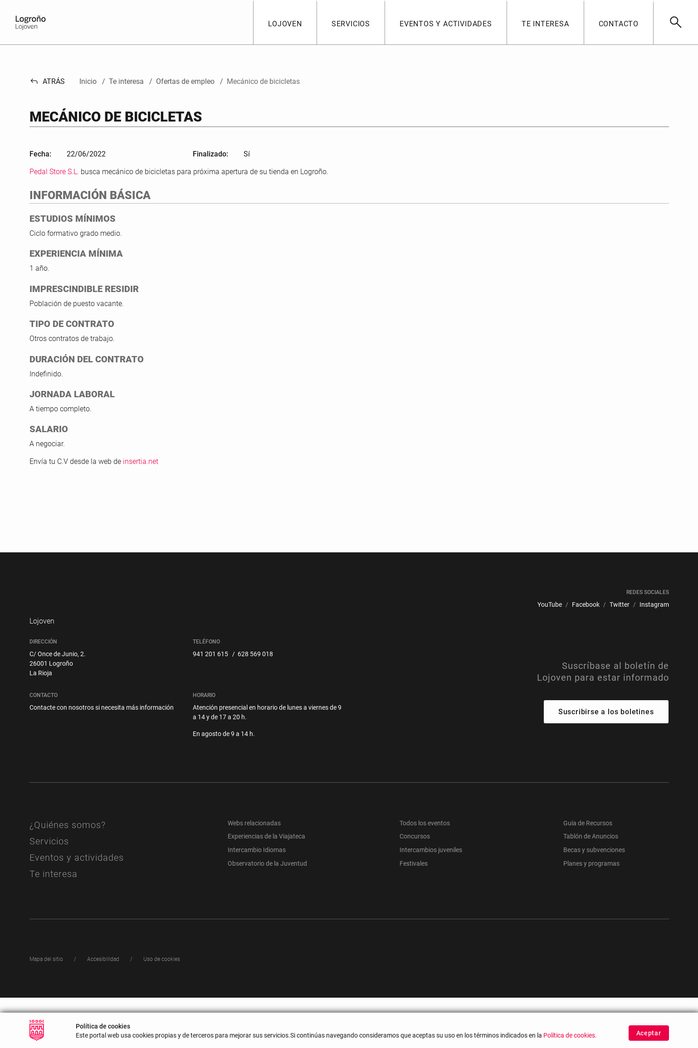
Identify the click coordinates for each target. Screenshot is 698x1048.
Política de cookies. (570, 1044)
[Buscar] (675, 22)
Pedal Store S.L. (54, 171)
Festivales (414, 913)
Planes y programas (591, 913)
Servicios (49, 891)
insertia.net (140, 461)
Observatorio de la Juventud (267, 913)
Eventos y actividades (76, 907)
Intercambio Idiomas (257, 900)
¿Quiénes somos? (67, 875)
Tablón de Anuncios (590, 887)
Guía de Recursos (587, 873)
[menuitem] (549, 633)
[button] (285, 22)
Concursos (415, 887)
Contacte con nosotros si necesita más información (101, 757)
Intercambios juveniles (431, 900)
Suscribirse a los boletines (606, 762)
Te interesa (53, 924)
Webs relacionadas (254, 873)
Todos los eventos (425, 873)
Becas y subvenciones (594, 900)
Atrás (47, 81)
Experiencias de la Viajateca (266, 887)
